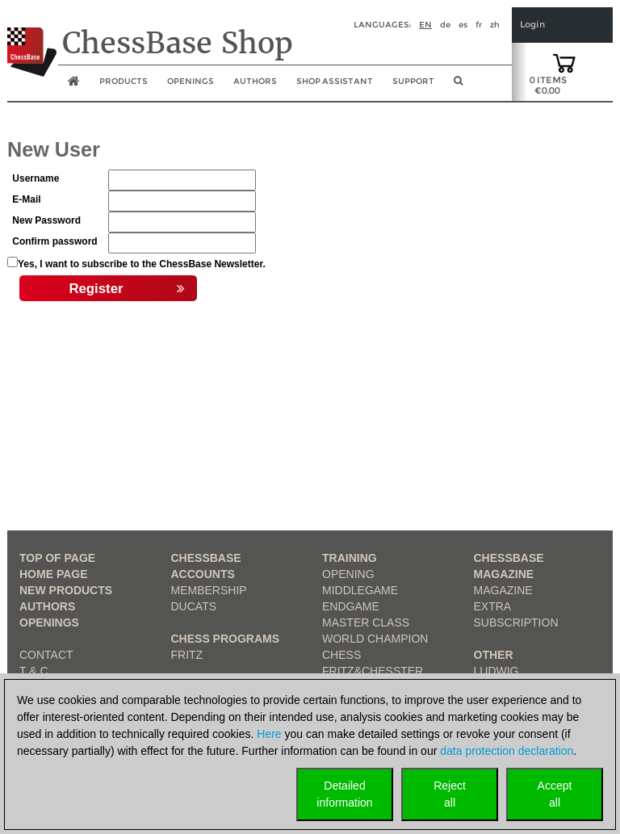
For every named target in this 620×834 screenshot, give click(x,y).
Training (349, 557)
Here (269, 733)
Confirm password (54, 241)
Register (127, 289)
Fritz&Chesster (372, 670)
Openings (49, 622)
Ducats (194, 606)
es (463, 24)
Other (493, 654)
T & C (33, 670)
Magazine (503, 590)
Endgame (350, 606)
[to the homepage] (32, 40)
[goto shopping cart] (564, 62)
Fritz (187, 654)
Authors (255, 81)
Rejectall (450, 794)
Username (35, 178)
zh (495, 24)
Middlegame (360, 590)
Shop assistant (334, 81)
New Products (65, 590)
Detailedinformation (344, 794)
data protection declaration (506, 750)
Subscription (516, 622)
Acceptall (555, 794)
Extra (493, 606)
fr (478, 24)
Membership (209, 590)
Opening (348, 574)
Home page (53, 574)
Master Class (365, 622)
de (445, 24)
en (425, 24)
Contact (46, 654)
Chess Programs (225, 638)
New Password (46, 220)
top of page (57, 557)
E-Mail (26, 199)
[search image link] (458, 85)
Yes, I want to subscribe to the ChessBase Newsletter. (142, 264)
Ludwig (496, 670)
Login (532, 24)
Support (413, 81)
